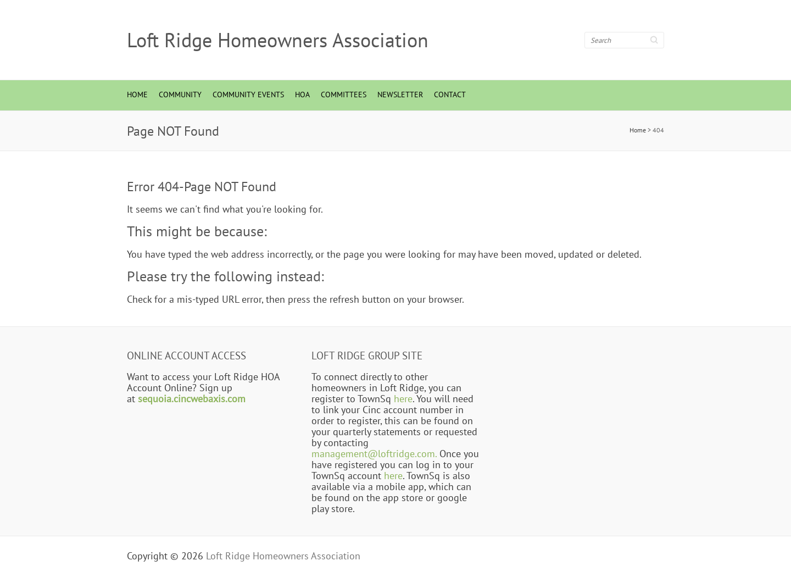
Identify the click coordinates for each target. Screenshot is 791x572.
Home (137, 94)
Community (180, 94)
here (403, 398)
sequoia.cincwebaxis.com (192, 398)
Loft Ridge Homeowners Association (277, 40)
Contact (450, 94)
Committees (343, 94)
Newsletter (400, 94)
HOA (302, 94)
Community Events (248, 94)
